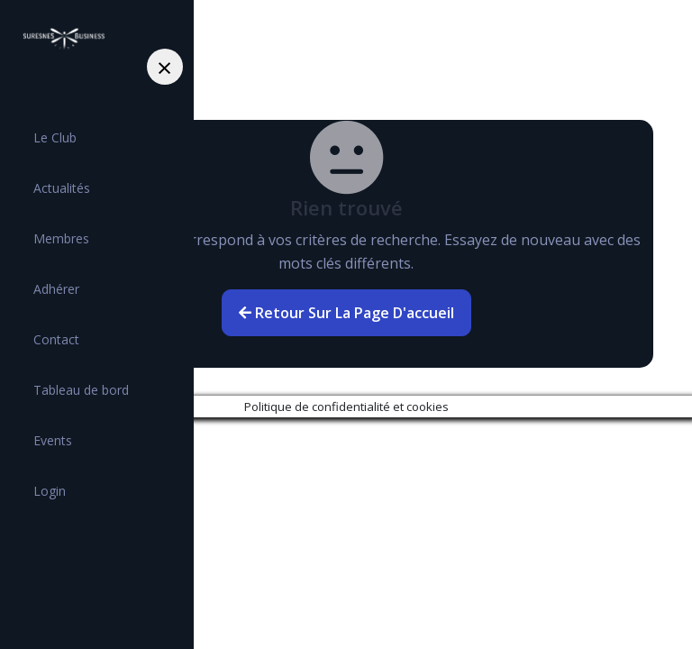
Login (49, 490)
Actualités (61, 188)
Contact (56, 339)
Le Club (55, 137)
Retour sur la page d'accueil (346, 313)
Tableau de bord (81, 389)
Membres (61, 238)
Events (52, 440)
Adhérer (56, 288)
